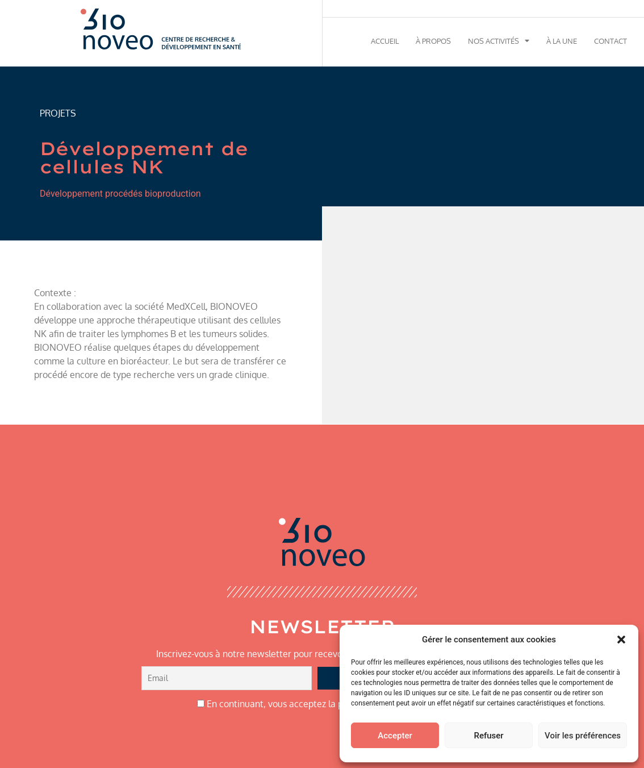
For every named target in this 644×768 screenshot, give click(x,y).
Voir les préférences (583, 735)
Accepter (395, 735)
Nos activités (498, 40)
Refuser (488, 735)
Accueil (385, 40)
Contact (610, 40)
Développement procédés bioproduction (120, 193)
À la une (561, 40)
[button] (621, 639)
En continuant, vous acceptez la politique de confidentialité (322, 703)
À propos (433, 40)
